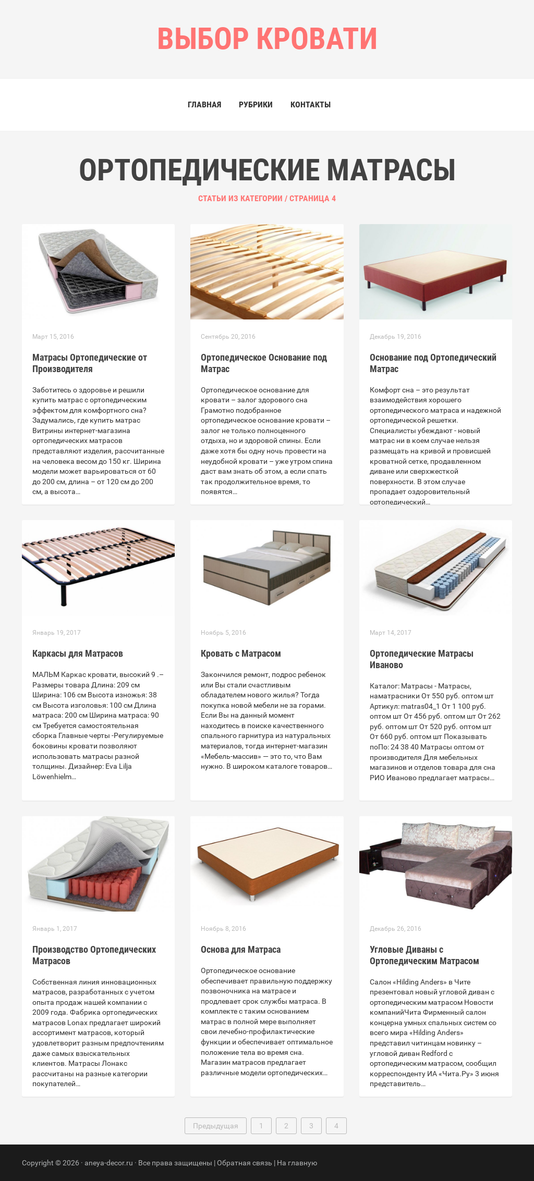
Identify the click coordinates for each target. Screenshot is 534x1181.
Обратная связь (244, 1163)
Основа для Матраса (241, 949)
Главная (204, 104)
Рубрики (256, 104)
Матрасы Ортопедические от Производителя (89, 363)
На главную (297, 1163)
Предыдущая (215, 1126)
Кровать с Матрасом (241, 653)
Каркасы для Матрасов (77, 653)
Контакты (310, 104)
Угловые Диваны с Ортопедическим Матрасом (424, 955)
